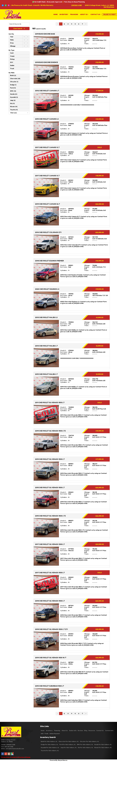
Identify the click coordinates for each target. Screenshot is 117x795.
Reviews (80, 730)
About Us (65, 730)
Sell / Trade (44, 733)
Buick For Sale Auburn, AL (49, 741)
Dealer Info (73, 730)
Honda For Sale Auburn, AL (103, 744)
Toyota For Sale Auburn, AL (50, 750)
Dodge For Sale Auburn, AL (49, 744)
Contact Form (98, 48)
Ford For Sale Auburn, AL (67, 744)
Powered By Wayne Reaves (58, 760)
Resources (91, 730)
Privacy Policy (5, 757)
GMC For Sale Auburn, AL (85, 744)
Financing (57, 730)
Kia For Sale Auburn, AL (85, 747)
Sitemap (27, 757)
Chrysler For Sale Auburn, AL (89, 741)
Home (42, 730)
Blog (85, 730)
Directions (21, 757)
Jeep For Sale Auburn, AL (68, 747)
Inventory (49, 730)
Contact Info (109, 730)
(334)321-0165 (76, 5)
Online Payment (55, 733)
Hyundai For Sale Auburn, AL (50, 747)
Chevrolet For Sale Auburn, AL (69, 741)
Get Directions (109, 7)
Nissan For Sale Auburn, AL (103, 747)
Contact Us (14, 757)
